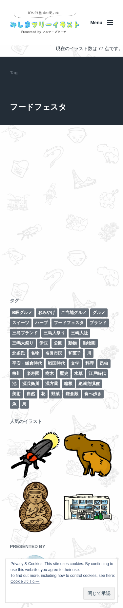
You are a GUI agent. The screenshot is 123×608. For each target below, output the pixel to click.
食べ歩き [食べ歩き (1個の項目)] (92, 393)
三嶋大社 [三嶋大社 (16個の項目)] (79, 332)
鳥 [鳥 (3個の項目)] (24, 403)
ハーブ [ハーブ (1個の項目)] (41, 322)
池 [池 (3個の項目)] (14, 383)
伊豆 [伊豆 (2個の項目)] (43, 343)
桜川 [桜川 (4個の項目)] (16, 373)
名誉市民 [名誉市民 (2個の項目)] (53, 353)
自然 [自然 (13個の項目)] (31, 393)
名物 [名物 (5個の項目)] (35, 353)
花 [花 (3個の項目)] (43, 393)
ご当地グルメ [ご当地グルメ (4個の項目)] (74, 312)
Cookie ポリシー (25, 581)
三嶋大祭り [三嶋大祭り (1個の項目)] (22, 343)
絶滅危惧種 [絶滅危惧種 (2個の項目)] (89, 383)
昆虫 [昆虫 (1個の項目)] (104, 363)
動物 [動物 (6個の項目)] (72, 343)
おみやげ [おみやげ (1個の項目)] (46, 312)
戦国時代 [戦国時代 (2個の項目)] (56, 363)
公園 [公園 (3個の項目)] (58, 343)
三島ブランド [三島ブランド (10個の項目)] (25, 332)
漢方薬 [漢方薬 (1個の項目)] (51, 383)
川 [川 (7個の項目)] (89, 353)
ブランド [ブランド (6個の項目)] (98, 322)
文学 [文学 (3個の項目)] (75, 363)
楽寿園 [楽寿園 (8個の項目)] (33, 373)
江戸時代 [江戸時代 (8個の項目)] (97, 373)
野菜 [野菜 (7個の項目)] (55, 393)
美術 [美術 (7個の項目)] (16, 393)
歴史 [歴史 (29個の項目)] (64, 373)
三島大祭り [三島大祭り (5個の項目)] (54, 332)
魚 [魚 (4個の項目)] (14, 403)
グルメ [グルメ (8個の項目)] (98, 312)
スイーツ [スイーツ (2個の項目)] (20, 322)
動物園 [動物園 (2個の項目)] (89, 343)
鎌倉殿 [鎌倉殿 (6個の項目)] (72, 393)
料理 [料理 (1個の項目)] (89, 363)
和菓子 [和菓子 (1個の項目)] (74, 353)
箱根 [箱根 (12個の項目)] (68, 383)
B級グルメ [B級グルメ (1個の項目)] (22, 312)
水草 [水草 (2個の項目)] (78, 373)
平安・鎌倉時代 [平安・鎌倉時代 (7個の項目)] (27, 363)
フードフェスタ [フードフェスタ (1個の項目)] (69, 322)
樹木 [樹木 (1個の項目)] (49, 373)
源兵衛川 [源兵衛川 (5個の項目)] (30, 383)
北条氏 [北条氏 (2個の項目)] (18, 353)
